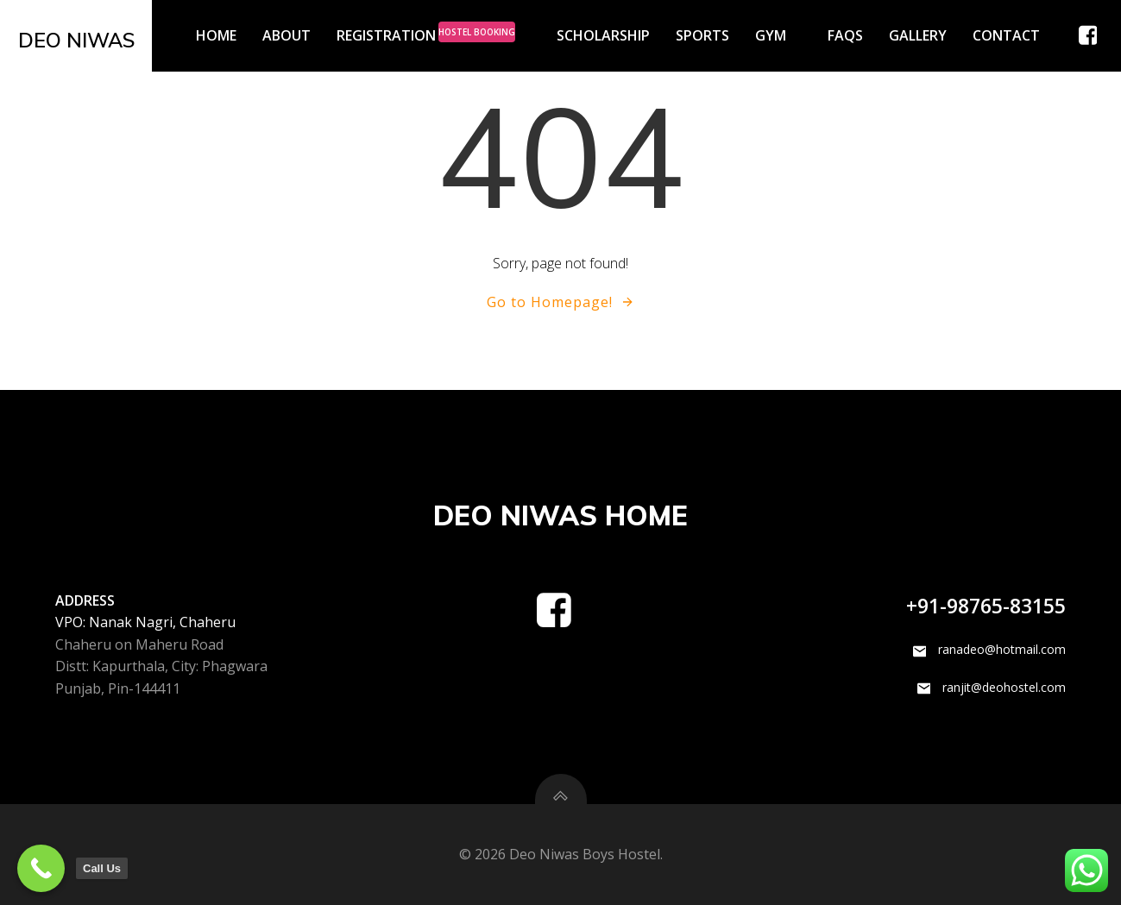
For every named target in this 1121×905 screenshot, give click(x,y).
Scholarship (603, 35)
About (286, 35)
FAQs (845, 35)
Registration (434, 35)
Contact (1006, 35)
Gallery (918, 35)
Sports (702, 35)
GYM (778, 35)
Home (216, 35)
